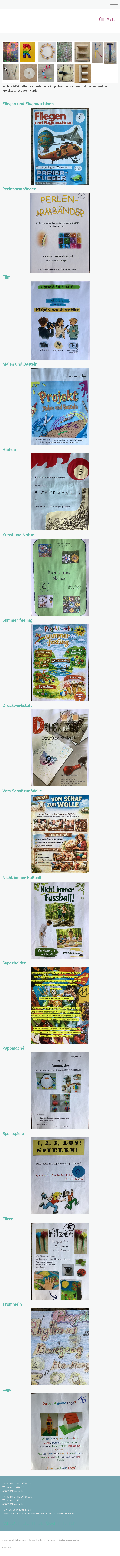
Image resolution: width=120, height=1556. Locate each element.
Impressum (7, 1539)
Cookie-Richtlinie (37, 1539)
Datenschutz (21, 1539)
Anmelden (6, 1547)
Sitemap (51, 1539)
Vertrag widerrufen (69, 1539)
